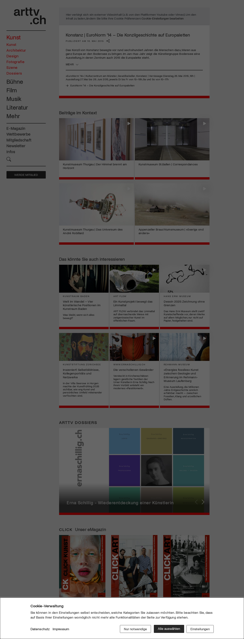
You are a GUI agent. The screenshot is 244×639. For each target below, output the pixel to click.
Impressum (61, 629)
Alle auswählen (168, 629)
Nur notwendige (134, 629)
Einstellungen (200, 629)
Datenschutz (40, 629)
